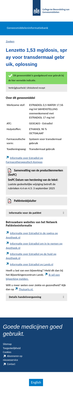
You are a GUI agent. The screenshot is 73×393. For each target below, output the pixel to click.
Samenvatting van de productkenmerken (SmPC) (36, 179)
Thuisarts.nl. (24, 289)
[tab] (36, 212)
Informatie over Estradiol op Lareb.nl (29, 264)
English (36, 382)
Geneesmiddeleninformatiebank (27, 28)
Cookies (7, 352)
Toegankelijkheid (12, 348)
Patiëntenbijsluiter (22, 201)
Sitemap (7, 344)
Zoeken (10, 41)
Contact (9, 364)
